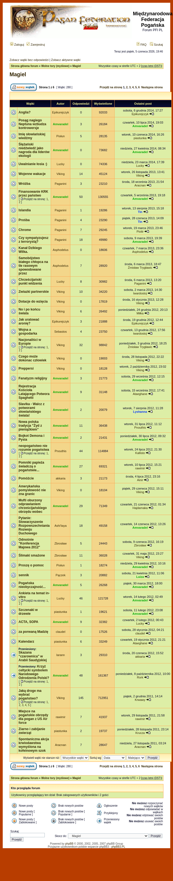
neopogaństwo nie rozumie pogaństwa (34, 448)
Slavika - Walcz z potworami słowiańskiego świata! (31, 409)
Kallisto (140, 453)
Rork (140, 677)
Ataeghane (140, 394)
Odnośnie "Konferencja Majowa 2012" (29, 543)
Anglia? (25, 112)
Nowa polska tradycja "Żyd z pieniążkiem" (30, 425)
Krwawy (140, 699)
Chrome (25, 230)
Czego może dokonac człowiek (32, 358)
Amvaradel (60, 124)
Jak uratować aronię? (29, 321)
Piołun (60, 136)
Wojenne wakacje (32, 174)
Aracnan (140, 185)
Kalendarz (26, 641)
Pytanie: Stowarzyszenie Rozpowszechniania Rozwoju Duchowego (34, 525)
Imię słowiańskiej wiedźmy (32, 136)
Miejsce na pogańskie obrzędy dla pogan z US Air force (33, 717)
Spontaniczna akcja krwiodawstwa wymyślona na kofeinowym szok (34, 745)
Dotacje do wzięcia (33, 301)
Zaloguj (17, 44)
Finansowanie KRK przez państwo (33, 193)
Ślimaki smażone (32, 555)
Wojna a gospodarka (28, 331)
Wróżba (24, 184)
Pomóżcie (26, 478)
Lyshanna (140, 411)
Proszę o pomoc (31, 565)
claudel (60, 631)
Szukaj (156, 44)
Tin (140, 211)
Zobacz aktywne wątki (65, 60)
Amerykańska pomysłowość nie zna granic (32, 490)
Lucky (61, 164)
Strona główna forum (24, 66)
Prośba (24, 220)
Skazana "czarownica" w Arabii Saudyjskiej (33, 656)
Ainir (140, 480)
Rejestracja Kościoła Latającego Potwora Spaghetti (34, 392)
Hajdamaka (140, 508)
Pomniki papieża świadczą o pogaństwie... (31, 466)
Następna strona (152, 87)
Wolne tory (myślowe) (55, 66)
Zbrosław (61, 543)
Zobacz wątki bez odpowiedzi (29, 60)
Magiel (76, 66)
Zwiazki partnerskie (34, 292)
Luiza (140, 576)
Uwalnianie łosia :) (33, 164)
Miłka (140, 313)
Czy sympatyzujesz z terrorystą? (33, 240)
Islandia (25, 210)
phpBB (69, 843)
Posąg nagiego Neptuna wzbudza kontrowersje (32, 124)
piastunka (140, 138)
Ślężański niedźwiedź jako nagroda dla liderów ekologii (34, 150)
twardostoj (140, 293)
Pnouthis (140, 427)
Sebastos (60, 331)
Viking (60, 173)
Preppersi (26, 368)
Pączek (60, 575)
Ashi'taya (61, 525)
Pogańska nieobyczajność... (32, 585)
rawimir (140, 468)
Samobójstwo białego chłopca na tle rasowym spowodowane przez (33, 265)
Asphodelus (60, 249)
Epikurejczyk (60, 112)
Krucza (140, 732)
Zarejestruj (35, 44)
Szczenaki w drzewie (28, 612)
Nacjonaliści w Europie (30, 342)
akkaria (60, 478)
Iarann (60, 655)
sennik (24, 575)
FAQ (141, 44)
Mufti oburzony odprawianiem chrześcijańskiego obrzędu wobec (33, 506)
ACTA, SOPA (28, 622)
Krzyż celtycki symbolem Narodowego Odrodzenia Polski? (34, 672)
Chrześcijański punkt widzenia (30, 281)
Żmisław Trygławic (140, 267)
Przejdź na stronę (111, 87)
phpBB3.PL (118, 846)
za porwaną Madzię (33, 632)
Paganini (60, 183)
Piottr (140, 231)
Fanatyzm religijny (33, 378)
